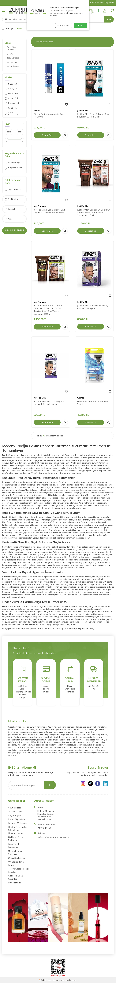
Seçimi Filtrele (14, 230)
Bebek (40, 628)
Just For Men (14, 93)
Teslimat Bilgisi (15, 811)
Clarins (12, 98)
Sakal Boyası (13, 66)
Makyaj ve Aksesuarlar (12, 628)
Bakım (10, 54)
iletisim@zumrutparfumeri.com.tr (53, 837)
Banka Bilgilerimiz (16, 819)
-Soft (42, 980)
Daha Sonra (63, 25)
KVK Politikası (14, 882)
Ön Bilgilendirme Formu (16, 863)
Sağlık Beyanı (14, 815)
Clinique (12, 103)
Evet (80, 25)
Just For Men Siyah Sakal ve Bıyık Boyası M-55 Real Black (93, 115)
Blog (91, 628)
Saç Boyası (12, 62)
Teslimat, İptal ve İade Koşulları (18, 870)
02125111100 (44, 828)
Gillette (11, 108)
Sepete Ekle (47, 135)
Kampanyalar (82, 628)
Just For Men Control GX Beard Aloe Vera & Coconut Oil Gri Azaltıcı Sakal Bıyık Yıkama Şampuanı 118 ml (48, 309)
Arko (11, 88)
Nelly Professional (12, 113)
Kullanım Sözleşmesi (17, 823)
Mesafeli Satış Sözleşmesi (15, 852)
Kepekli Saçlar (14, 162)
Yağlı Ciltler (13, 189)
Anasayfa (8, 28)
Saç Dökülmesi (13, 168)
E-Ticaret (48, 980)
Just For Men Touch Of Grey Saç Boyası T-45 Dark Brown (49, 402)
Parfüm (48, 628)
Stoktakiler (11, 199)
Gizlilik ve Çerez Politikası (15, 839)
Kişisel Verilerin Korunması (15, 845)
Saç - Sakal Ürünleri (12, 48)
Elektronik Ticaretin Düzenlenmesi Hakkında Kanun (17, 830)
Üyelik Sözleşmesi (16, 858)
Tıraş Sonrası (13, 58)
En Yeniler (57, 628)
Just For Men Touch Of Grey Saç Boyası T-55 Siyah (92, 307)
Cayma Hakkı (14, 807)
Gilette (37, 110)
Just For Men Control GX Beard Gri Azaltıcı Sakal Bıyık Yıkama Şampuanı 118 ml (93, 212)
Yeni (8, 219)
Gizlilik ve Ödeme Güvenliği (16, 877)
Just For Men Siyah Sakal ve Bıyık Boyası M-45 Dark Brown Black (49, 211)
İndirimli (10, 209)
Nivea (11, 84)
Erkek (8, 42)
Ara (109, 19)
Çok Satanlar (69, 628)
